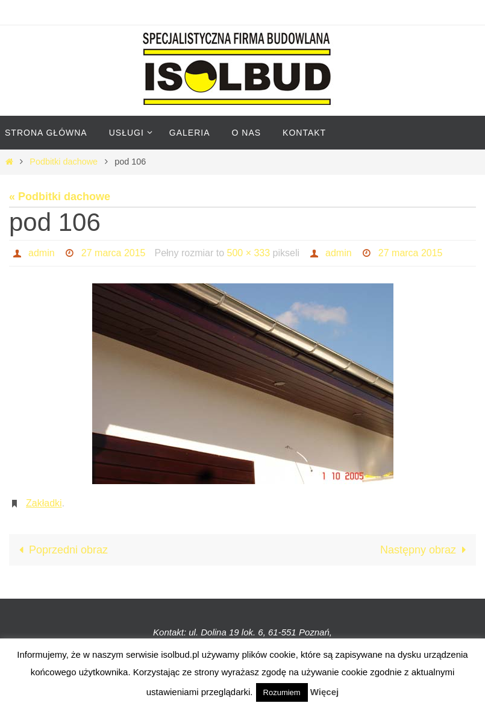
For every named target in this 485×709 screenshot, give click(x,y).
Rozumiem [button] (282, 692)
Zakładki (44, 503)
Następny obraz (425, 550)
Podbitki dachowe (64, 161)
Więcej (324, 692)
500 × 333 (249, 253)
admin (41, 253)
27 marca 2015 (113, 253)
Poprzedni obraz (61, 550)
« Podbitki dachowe (59, 197)
